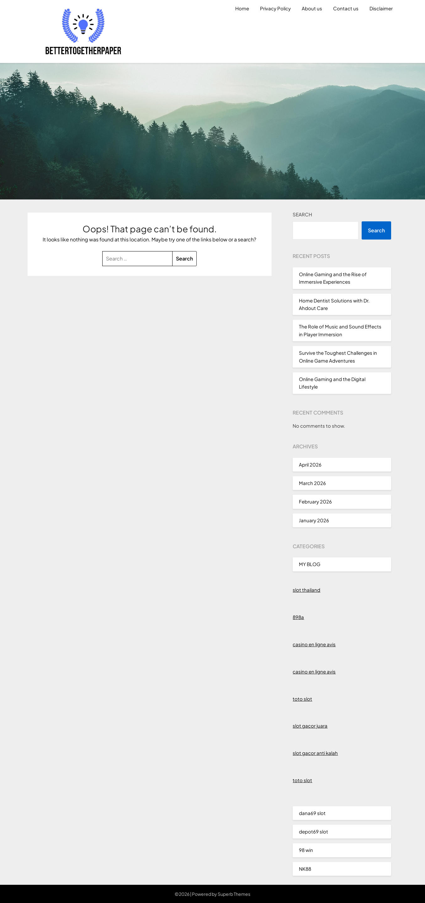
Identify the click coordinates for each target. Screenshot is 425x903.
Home (242, 8)
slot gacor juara (310, 726)
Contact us (346, 8)
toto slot (302, 699)
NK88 (305, 869)
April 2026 (310, 464)
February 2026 (315, 501)
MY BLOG (309, 564)
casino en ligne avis (314, 644)
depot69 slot (313, 831)
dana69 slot (312, 813)
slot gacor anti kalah (315, 753)
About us (312, 8)
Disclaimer (381, 8)
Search (302, 214)
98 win (306, 850)
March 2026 (312, 483)
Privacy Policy (275, 8)
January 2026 (314, 520)
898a (298, 617)
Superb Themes (234, 894)
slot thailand (306, 590)
